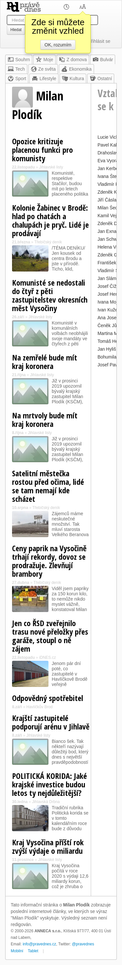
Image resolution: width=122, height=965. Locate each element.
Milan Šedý (109, 207)
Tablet (33, 951)
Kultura (73, 78)
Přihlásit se (99, 41)
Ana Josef (108, 317)
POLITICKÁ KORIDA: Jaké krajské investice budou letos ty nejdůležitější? (49, 784)
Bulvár (102, 59)
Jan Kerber (109, 168)
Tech (16, 69)
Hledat (15, 29)
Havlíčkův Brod (39, 707)
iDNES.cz (47, 657)
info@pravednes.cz (39, 944)
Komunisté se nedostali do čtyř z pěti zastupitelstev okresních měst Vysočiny (50, 295)
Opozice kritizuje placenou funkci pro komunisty (42, 150)
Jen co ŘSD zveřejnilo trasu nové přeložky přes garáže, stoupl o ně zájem (50, 636)
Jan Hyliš (107, 349)
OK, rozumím (58, 44)
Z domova (73, 59)
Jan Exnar (108, 231)
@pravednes (83, 944)
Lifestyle (44, 78)
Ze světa (43, 69)
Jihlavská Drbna (46, 801)
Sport (16, 78)
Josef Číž (107, 286)
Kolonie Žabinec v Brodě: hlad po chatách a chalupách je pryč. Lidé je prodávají (50, 220)
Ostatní (100, 78)
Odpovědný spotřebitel (47, 698)
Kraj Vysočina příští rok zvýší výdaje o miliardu (48, 846)
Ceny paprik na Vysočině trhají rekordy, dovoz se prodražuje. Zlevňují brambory (49, 561)
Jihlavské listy (51, 167)
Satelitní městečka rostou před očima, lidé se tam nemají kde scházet (48, 486)
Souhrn (18, 59)
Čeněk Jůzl (109, 325)
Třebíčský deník (48, 242)
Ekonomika (76, 69)
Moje (44, 59)
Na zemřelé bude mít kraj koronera (44, 361)
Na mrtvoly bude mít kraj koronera (44, 419)
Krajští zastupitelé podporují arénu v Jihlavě (50, 722)
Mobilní (17, 951)
